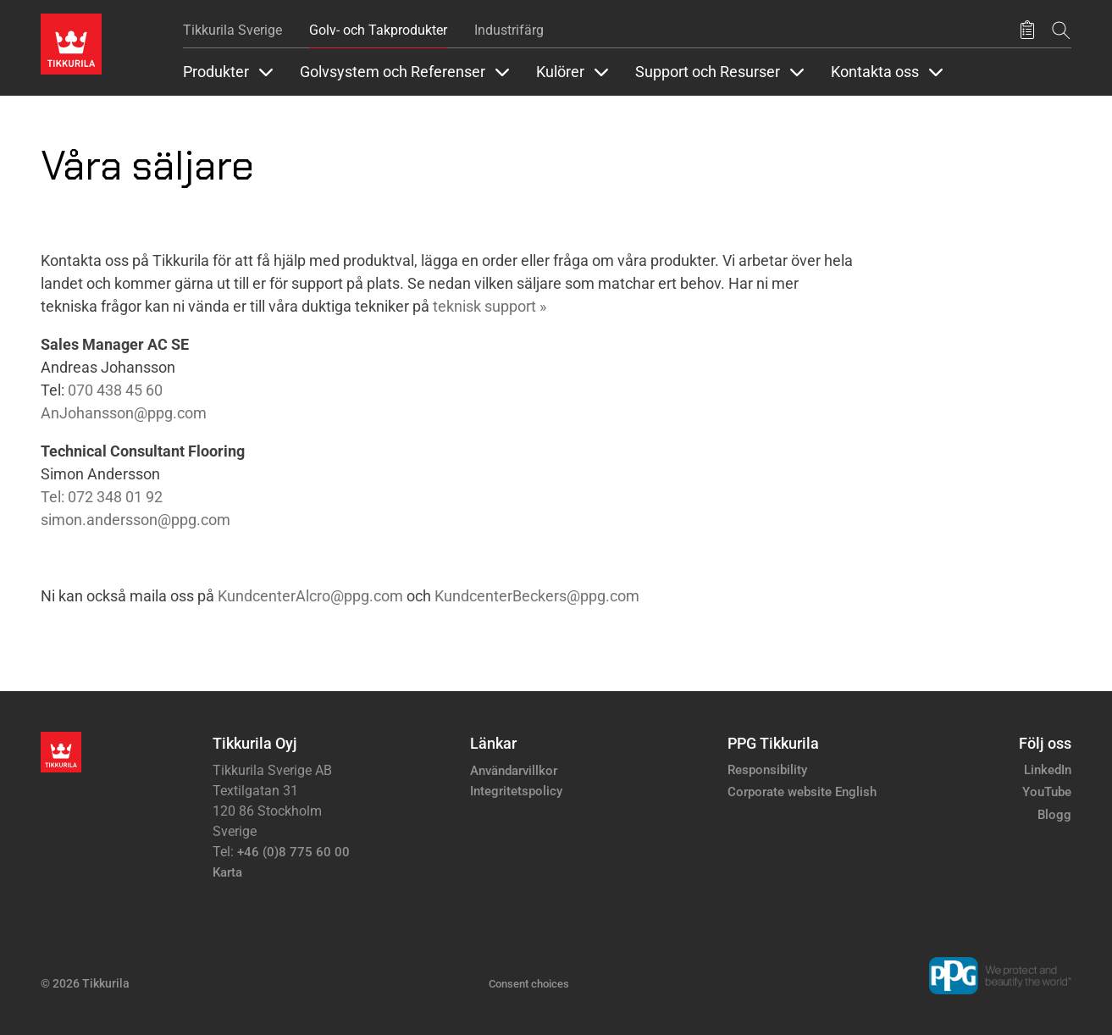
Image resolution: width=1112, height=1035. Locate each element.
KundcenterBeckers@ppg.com (536, 596)
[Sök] (1061, 30)
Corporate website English (802, 792)
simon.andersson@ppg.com (135, 520)
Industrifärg (509, 30)
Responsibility (767, 770)
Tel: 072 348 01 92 (102, 497)
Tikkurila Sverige (232, 30)
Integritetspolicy (516, 791)
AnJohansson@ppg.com (124, 413)
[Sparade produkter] (1027, 30)
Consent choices (529, 983)
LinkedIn (1047, 770)
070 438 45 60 (115, 390)
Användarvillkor (513, 770)
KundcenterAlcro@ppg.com (310, 596)
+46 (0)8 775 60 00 (293, 852)
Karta (227, 872)
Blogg (1054, 814)
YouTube (1046, 792)
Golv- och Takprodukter (378, 30)
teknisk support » (489, 306)
